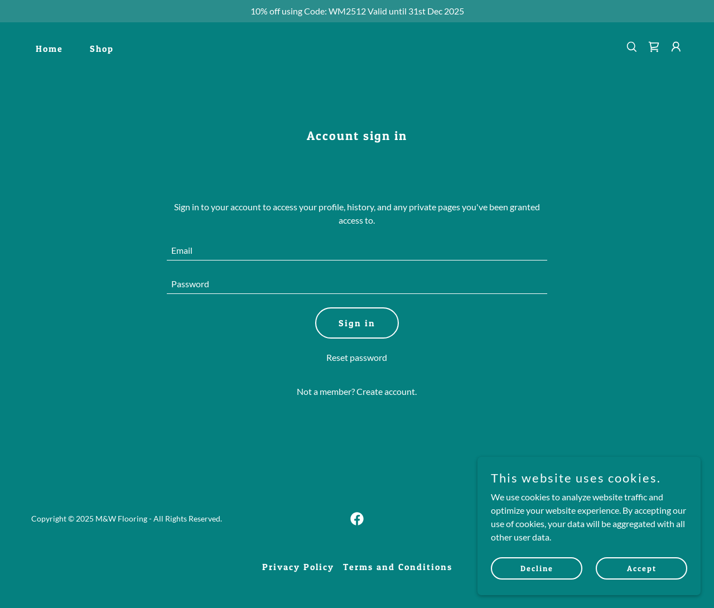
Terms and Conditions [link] (397, 566)
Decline (536, 568)
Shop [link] (102, 48)
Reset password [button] (356, 357)
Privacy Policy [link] (298, 566)
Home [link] (49, 48)
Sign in (357, 323)
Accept (642, 568)
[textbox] (357, 250)
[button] (676, 47)
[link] (654, 47)
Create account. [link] (386, 391)
